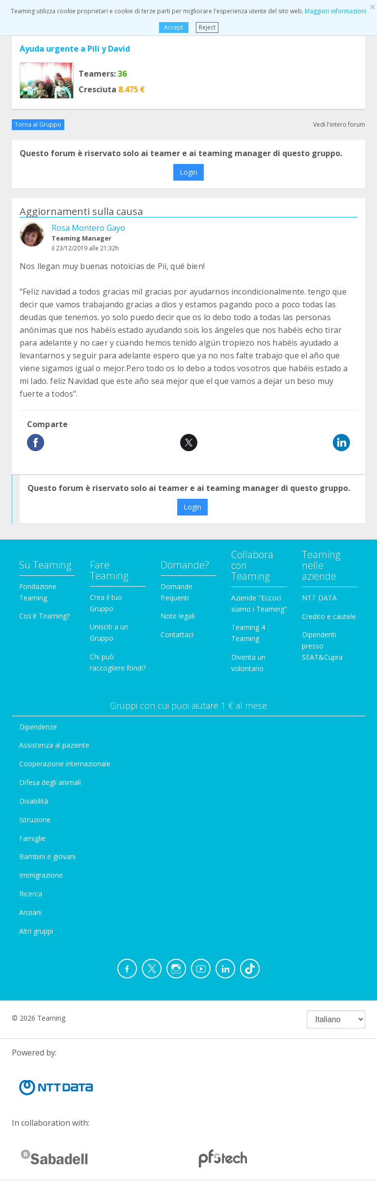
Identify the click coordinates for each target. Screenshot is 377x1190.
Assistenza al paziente (54, 745)
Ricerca (30, 893)
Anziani (30, 912)
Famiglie (32, 838)
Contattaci (177, 634)
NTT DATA (319, 597)
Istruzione (35, 819)
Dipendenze (38, 726)
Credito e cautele (329, 616)
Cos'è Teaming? (44, 616)
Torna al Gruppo (38, 124)
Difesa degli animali (50, 782)
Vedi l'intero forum (339, 124)
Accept (173, 27)
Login (188, 172)
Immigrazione (41, 875)
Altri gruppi (36, 931)
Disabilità (33, 801)
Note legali (178, 616)
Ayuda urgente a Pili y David (75, 48)
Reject (207, 27)
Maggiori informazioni (335, 11)
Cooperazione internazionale (64, 763)
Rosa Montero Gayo (88, 227)
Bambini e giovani (47, 856)
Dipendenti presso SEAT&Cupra (322, 646)
